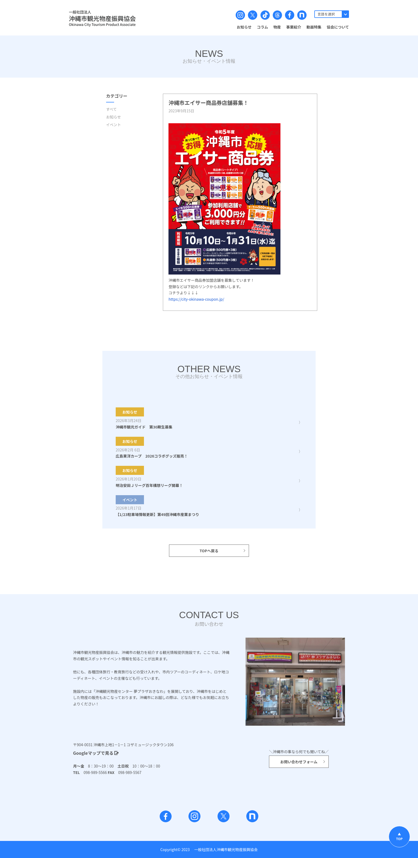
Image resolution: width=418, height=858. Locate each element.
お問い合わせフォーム (303, 761)
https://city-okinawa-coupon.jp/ (196, 299)
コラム (262, 27)
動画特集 (313, 27)
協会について (338, 27)
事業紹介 (293, 27)
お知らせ (244, 27)
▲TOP (399, 836)
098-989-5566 (93, 772)
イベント (113, 124)
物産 (277, 27)
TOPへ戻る (223, 550)
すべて (111, 109)
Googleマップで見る (96, 753)
